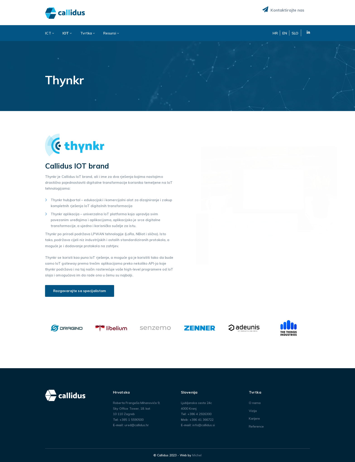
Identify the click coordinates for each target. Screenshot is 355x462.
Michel (196, 455)
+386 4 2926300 (199, 414)
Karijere (254, 418)
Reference (256, 426)
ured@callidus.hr (137, 425)
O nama (255, 403)
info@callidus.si (203, 425)
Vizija (253, 411)
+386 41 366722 (201, 420)
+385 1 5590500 (132, 420)
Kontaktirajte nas (283, 9)
